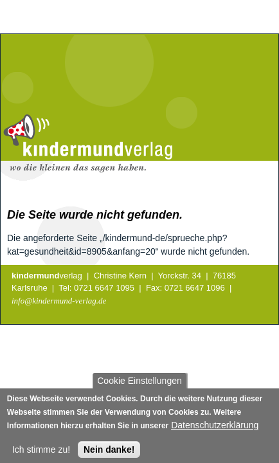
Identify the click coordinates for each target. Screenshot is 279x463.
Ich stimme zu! (41, 453)
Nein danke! (109, 453)
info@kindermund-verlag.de (59, 300)
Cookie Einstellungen (139, 384)
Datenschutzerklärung (214, 428)
